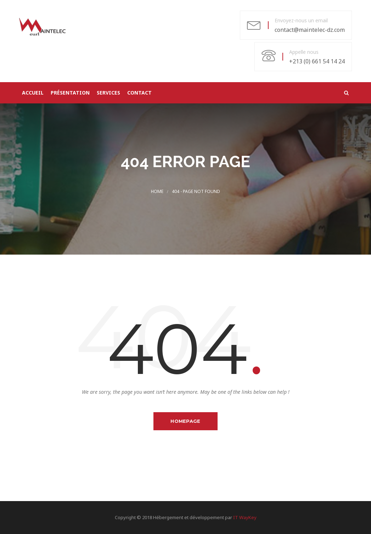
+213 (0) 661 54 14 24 (317, 61)
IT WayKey (245, 517)
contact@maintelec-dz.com (310, 30)
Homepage (185, 421)
